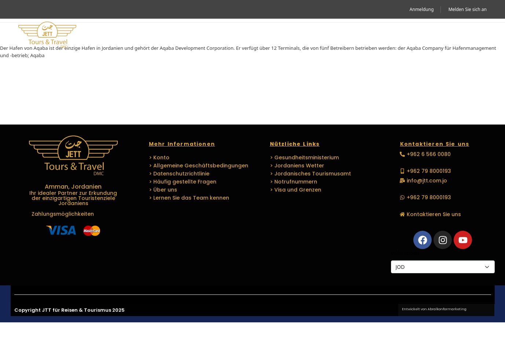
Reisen (187, 35)
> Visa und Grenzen (295, 189)
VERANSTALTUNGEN (269, 35)
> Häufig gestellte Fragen (182, 181)
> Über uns (163, 189)
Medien (374, 35)
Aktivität (142, 35)
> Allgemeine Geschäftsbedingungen (198, 165)
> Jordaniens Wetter (297, 165)
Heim (103, 35)
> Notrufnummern (293, 181)
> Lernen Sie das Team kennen (189, 197)
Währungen (405, 252)
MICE (222, 35)
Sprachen (331, 35)
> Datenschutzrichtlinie (179, 173)
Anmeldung (422, 9)
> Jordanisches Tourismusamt (310, 173)
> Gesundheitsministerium (304, 157)
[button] (476, 35)
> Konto (159, 157)
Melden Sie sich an (468, 9)
